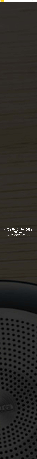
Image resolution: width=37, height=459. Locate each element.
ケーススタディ (13, 235)
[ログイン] (34, 1)
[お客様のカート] (36, 1)
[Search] (32, 1)
